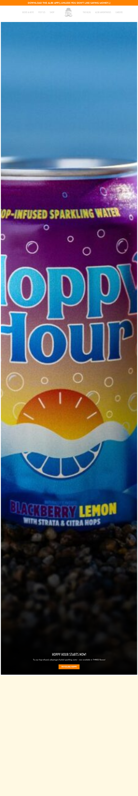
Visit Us (41, 12)
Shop (52, 12)
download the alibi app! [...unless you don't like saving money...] (69, 3)
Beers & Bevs (28, 12)
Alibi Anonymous (103, 12)
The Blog (87, 12)
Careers (119, 12)
